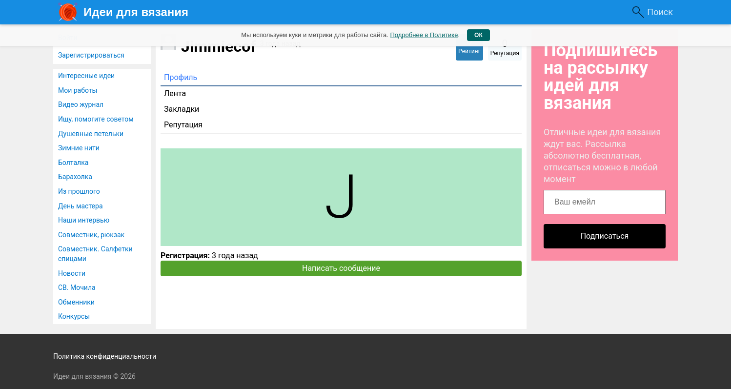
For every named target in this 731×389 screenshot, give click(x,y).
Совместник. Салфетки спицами (95, 254)
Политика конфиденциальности (104, 356)
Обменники (76, 302)
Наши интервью (83, 220)
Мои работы (77, 90)
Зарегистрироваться (91, 55)
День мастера (80, 206)
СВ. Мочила (77, 287)
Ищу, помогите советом (96, 119)
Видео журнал (80, 104)
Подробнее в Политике (424, 35)
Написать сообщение (341, 268)
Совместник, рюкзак (91, 235)
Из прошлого (79, 191)
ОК (478, 35)
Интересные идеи (86, 76)
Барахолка (75, 177)
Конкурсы (74, 316)
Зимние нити (79, 148)
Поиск (660, 12)
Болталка (73, 162)
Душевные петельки (90, 134)
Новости (71, 273)
